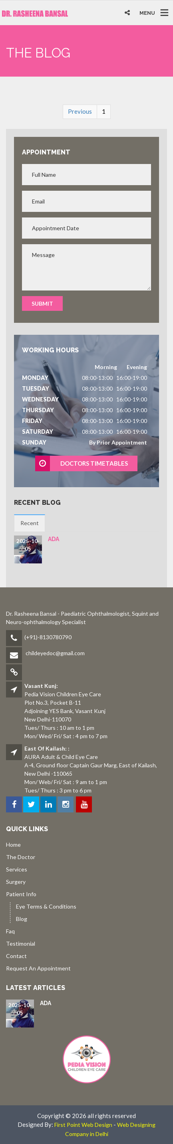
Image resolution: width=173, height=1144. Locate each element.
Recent (29, 523)
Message (86, 267)
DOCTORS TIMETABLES (82, 463)
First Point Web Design (83, 1124)
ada (53, 539)
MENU (147, 13)
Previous (80, 111)
